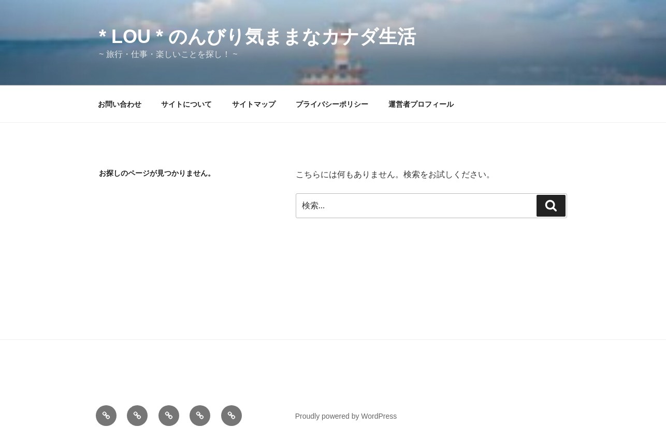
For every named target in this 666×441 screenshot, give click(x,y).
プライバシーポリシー (332, 104)
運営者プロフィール (421, 104)
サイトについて (186, 104)
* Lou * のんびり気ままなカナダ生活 (257, 36)
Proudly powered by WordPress (346, 416)
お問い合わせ (119, 104)
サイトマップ (254, 104)
